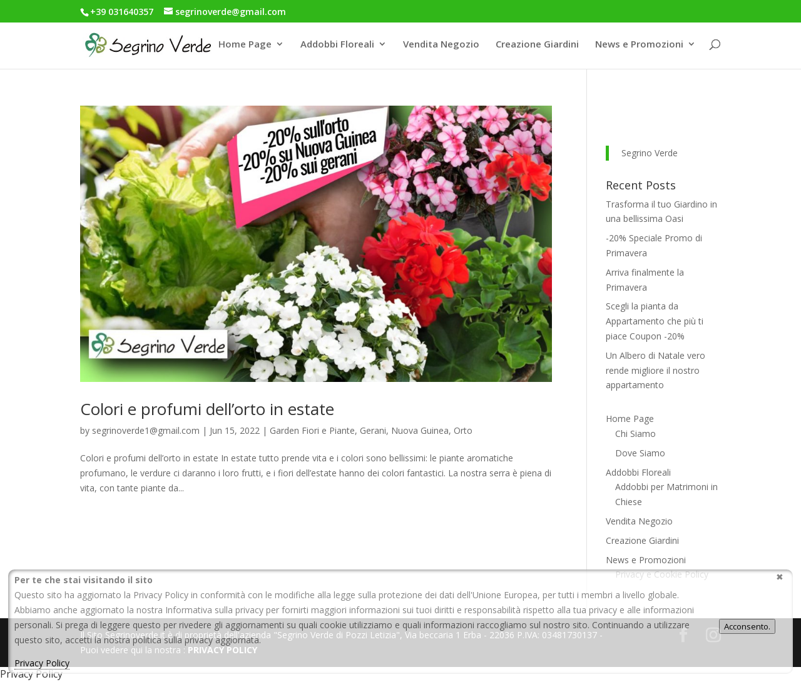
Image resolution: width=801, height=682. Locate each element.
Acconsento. (747, 626)
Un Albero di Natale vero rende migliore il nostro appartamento (655, 370)
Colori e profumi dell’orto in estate (207, 409)
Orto (463, 430)
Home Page (245, 44)
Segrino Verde (649, 153)
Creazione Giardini (537, 44)
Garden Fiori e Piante (312, 430)
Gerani (373, 430)
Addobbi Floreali (337, 44)
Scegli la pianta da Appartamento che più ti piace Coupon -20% (654, 321)
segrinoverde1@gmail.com (146, 430)
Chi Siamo (635, 433)
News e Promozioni (639, 44)
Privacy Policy (41, 663)
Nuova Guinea (420, 430)
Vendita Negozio (441, 44)
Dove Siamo (640, 453)
